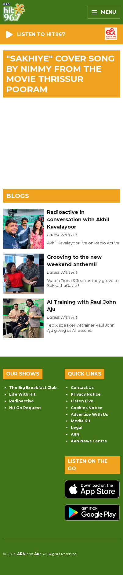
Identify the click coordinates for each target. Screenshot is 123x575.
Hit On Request (25, 407)
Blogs (17, 196)
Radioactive (21, 401)
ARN (75, 434)
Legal (76, 427)
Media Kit (80, 421)
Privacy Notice (86, 394)
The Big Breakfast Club (33, 387)
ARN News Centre (89, 441)
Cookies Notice (87, 407)
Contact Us (82, 387)
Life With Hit (22, 394)
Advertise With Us (89, 414)
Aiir (37, 553)
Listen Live (82, 401)
